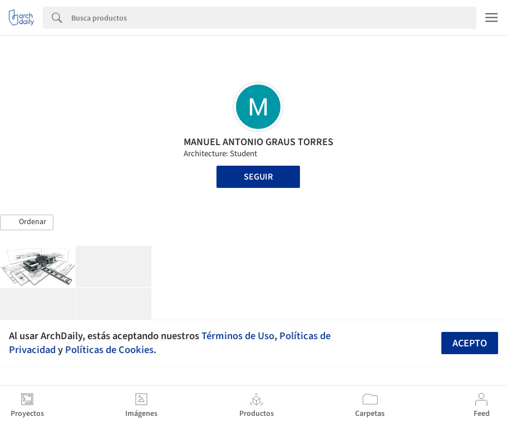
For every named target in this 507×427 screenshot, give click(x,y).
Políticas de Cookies (109, 349)
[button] (26, 222)
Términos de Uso (237, 336)
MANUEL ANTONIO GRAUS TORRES (258, 142)
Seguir (258, 177)
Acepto (469, 343)
